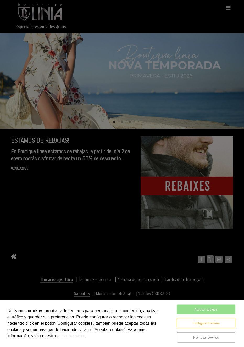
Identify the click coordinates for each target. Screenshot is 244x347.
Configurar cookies (206, 323)
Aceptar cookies (206, 309)
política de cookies (70, 336)
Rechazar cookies (206, 337)
